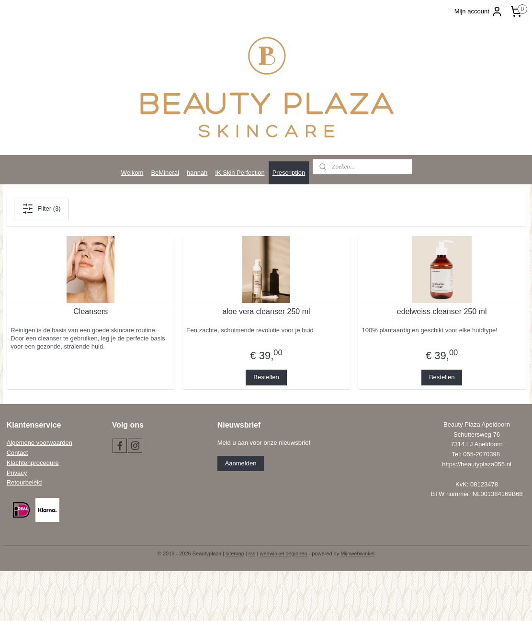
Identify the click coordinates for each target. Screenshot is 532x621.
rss (252, 553)
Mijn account (478, 11)
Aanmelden (241, 463)
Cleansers (90, 311)
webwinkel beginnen (283, 553)
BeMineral (165, 172)
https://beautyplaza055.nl (476, 464)
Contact (17, 452)
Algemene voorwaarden (39, 442)
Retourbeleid (24, 482)
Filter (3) (41, 209)
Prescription (289, 172)
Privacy (17, 472)
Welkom (132, 172)
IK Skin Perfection (239, 172)
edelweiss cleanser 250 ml (441, 311)
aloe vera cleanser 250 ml (266, 311)
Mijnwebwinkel (357, 553)
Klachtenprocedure (33, 462)
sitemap (235, 553)
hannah (197, 172)
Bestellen (266, 377)
